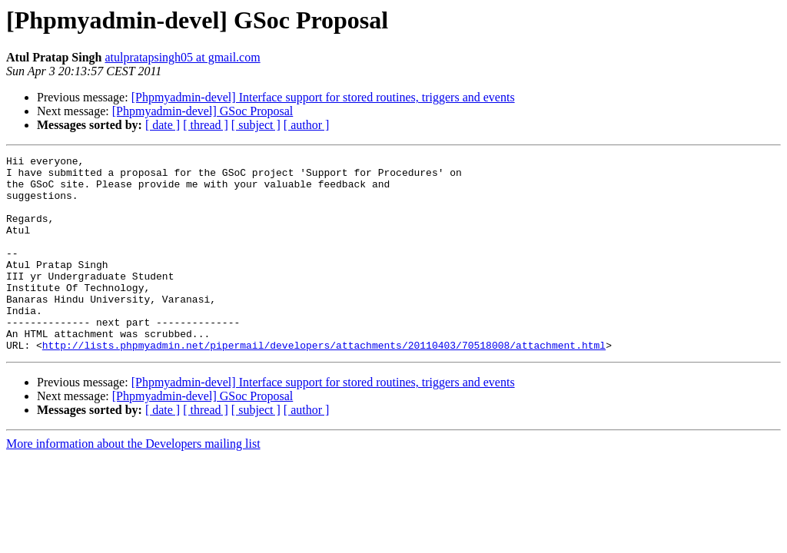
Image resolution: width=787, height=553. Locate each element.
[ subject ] (256, 124)
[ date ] (162, 124)
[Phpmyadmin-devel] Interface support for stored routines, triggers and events (323, 97)
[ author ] (307, 124)
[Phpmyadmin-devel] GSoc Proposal (203, 111)
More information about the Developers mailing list (133, 482)
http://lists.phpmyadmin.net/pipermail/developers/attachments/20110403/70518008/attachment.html (324, 384)
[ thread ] (205, 124)
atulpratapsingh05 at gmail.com (182, 57)
